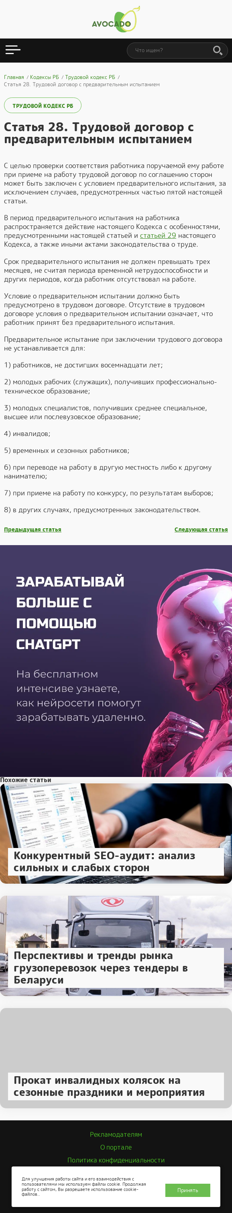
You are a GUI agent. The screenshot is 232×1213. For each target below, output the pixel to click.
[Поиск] (218, 51)
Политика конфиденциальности (116, 1160)
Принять (187, 1190)
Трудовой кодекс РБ (42, 106)
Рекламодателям (116, 1134)
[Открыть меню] (13, 50)
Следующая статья (201, 529)
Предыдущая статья (32, 529)
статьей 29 (158, 235)
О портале (116, 1147)
